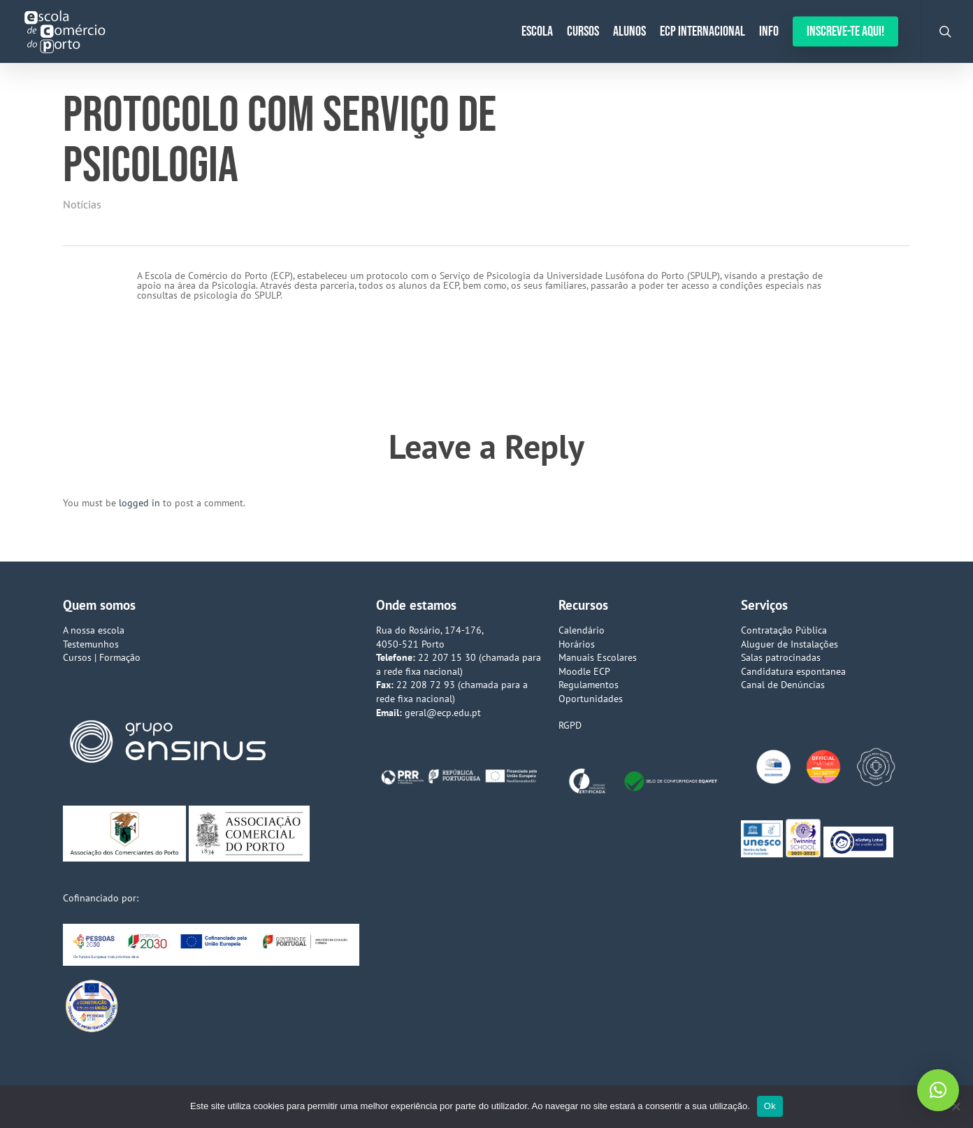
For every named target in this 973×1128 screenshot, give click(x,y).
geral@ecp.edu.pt (443, 712)
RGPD (570, 725)
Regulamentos (588, 684)
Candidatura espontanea (793, 671)
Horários (576, 644)
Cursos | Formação (101, 657)
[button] (938, 1090)
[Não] (956, 1106)
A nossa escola (93, 630)
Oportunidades (590, 698)
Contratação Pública (784, 630)
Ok (770, 1106)
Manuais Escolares (597, 657)
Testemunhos (91, 644)
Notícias (82, 204)
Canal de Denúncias (783, 684)
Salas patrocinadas (781, 657)
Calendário (581, 630)
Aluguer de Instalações (789, 644)
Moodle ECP (584, 671)
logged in (139, 503)
